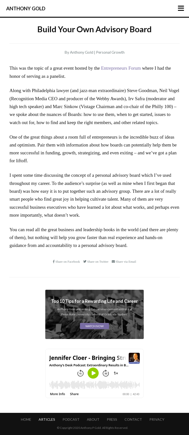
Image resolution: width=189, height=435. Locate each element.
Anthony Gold (25, 8)
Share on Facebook (67, 261)
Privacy (156, 419)
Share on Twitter (96, 261)
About (93, 419)
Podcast (71, 419)
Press (112, 419)
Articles (47, 419)
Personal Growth (110, 52)
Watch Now (94, 326)
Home (26, 419)
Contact (133, 419)
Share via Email (124, 261)
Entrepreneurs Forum (121, 68)
